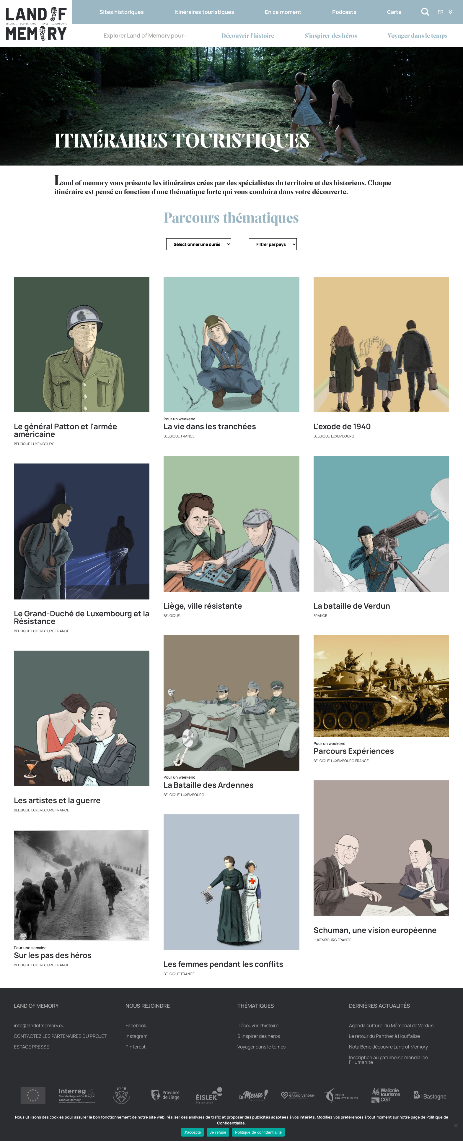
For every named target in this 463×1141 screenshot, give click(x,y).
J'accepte (192, 1132)
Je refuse (218, 1132)
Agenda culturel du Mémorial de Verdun (391, 1025)
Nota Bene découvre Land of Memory (388, 1046)
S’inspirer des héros (331, 36)
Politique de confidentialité (258, 1132)
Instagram (136, 1036)
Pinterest (135, 1046)
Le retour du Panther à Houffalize (384, 1036)
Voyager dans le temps (418, 36)
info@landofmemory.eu (39, 1025)
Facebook (135, 1025)
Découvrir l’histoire (247, 36)
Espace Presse (31, 1046)
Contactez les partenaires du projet (60, 1036)
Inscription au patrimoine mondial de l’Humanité (388, 1059)
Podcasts (344, 11)
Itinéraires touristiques (204, 11)
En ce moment (283, 11)
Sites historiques (122, 11)
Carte (394, 11)
